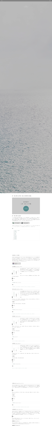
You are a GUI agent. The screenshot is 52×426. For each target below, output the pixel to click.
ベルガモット (14, 286)
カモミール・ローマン (24, 286)
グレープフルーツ (18, 286)
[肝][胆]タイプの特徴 (16, 230)
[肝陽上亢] (15, 235)
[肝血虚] (15, 233)
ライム (30, 313)
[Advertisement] (26, 248)
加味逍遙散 (13, 282)
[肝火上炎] (15, 232)
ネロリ (28, 313)
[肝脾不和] (15, 239)
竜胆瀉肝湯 (13, 309)
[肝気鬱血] (15, 231)
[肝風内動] (15, 236)
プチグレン (33, 313)
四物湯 (13, 336)
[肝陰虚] (15, 234)
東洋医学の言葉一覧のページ (28, 226)
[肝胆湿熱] (15, 237)
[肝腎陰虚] (15, 238)
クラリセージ (29, 286)
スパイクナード (33, 286)
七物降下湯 (13, 402)
